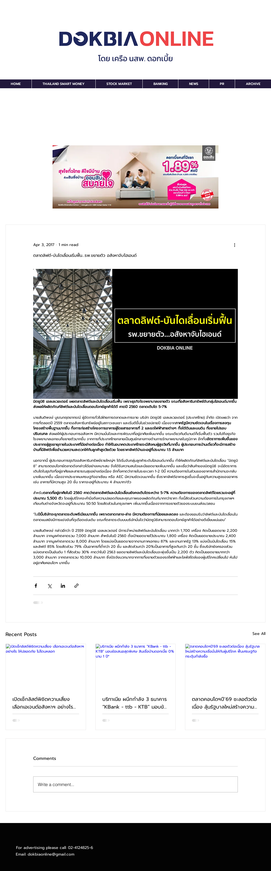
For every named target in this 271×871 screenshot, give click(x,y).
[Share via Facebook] (35, 585)
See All (258, 634)
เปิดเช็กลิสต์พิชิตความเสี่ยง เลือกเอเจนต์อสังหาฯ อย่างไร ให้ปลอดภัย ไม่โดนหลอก (42, 703)
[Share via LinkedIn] (63, 585)
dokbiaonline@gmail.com (51, 854)
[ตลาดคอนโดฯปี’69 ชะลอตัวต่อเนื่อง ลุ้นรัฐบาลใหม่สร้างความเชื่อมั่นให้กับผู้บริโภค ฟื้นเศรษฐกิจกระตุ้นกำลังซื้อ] (225, 666)
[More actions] (234, 244)
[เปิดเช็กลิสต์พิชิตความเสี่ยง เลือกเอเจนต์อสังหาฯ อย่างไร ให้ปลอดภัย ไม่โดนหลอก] (46, 666)
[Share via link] (76, 585)
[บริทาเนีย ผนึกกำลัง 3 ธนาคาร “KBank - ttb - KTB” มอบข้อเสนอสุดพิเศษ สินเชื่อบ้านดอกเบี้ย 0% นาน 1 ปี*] (136, 666)
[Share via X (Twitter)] (49, 585)
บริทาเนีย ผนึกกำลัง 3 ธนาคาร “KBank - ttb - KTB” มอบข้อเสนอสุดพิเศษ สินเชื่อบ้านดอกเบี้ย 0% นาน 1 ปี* (134, 703)
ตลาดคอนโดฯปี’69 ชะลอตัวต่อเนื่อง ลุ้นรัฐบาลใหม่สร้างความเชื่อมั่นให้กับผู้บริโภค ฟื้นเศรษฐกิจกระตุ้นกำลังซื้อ (224, 703)
